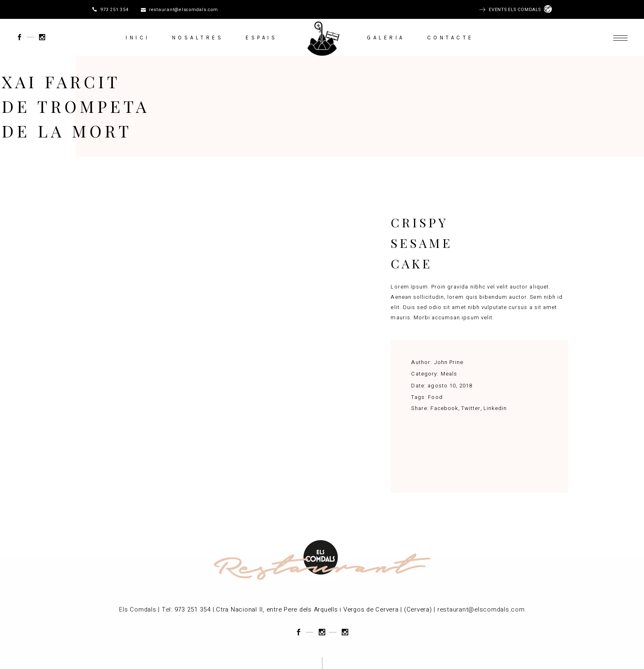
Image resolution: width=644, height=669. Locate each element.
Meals (449, 374)
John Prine (448, 362)
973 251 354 (114, 10)
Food (435, 397)
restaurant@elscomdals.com (183, 10)
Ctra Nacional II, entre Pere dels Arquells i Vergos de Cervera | (309, 609)
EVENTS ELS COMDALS (516, 10)
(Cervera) (418, 609)
